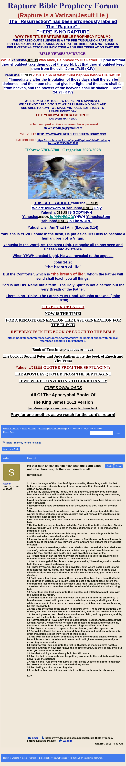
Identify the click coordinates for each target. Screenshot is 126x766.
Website (67, 740)
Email (35, 737)
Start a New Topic (11, 449)
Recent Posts (9, 432)
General (32, 429)
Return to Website (11, 429)
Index (24, 429)
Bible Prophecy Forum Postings (53, 429)
